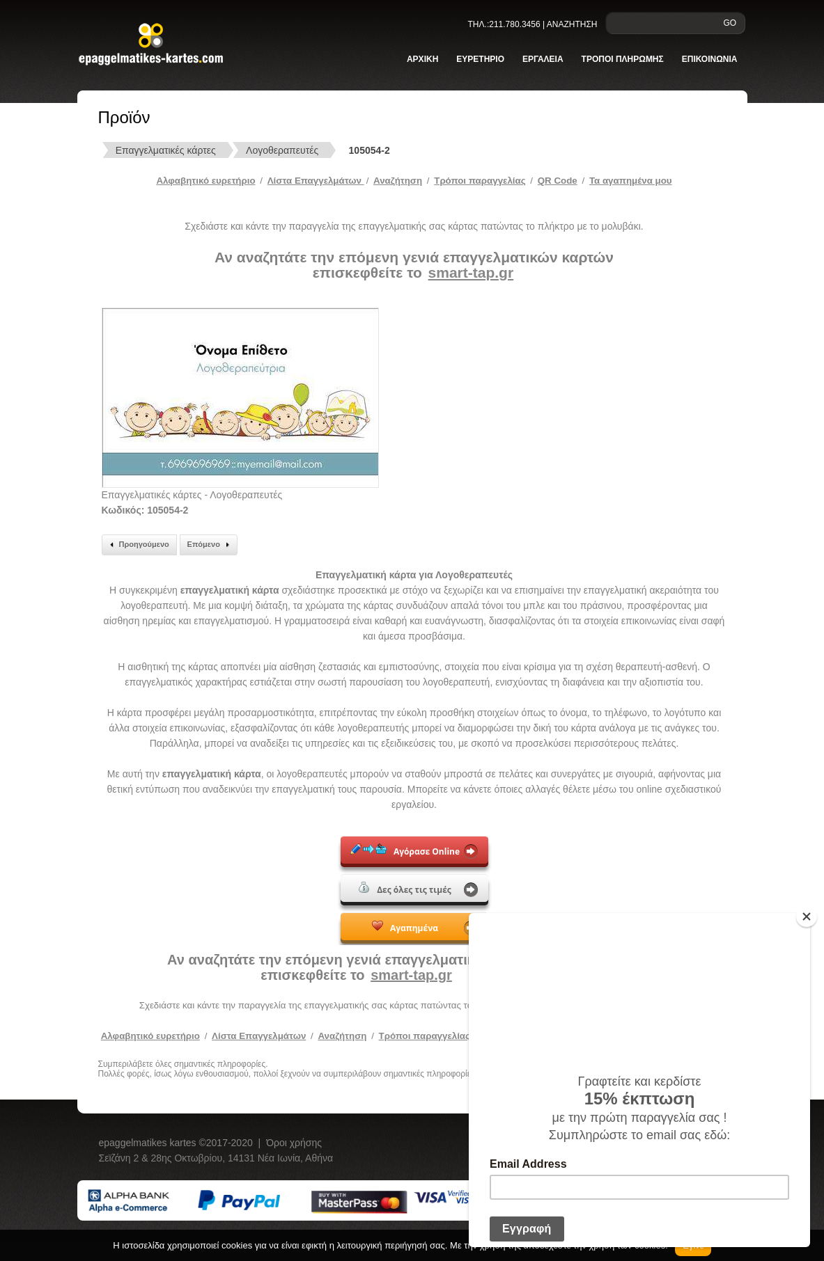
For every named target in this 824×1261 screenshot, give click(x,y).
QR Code (557, 180)
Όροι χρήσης (294, 1142)
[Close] (806, 916)
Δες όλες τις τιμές (405, 889)
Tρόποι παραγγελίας (479, 180)
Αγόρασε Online (405, 850)
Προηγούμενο (137, 544)
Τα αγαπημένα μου (630, 180)
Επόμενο (210, 544)
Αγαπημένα (405, 927)
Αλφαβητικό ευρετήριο (205, 180)
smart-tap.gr (471, 272)
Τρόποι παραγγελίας (424, 1036)
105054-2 (369, 150)
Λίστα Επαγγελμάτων (315, 180)
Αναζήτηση (397, 180)
